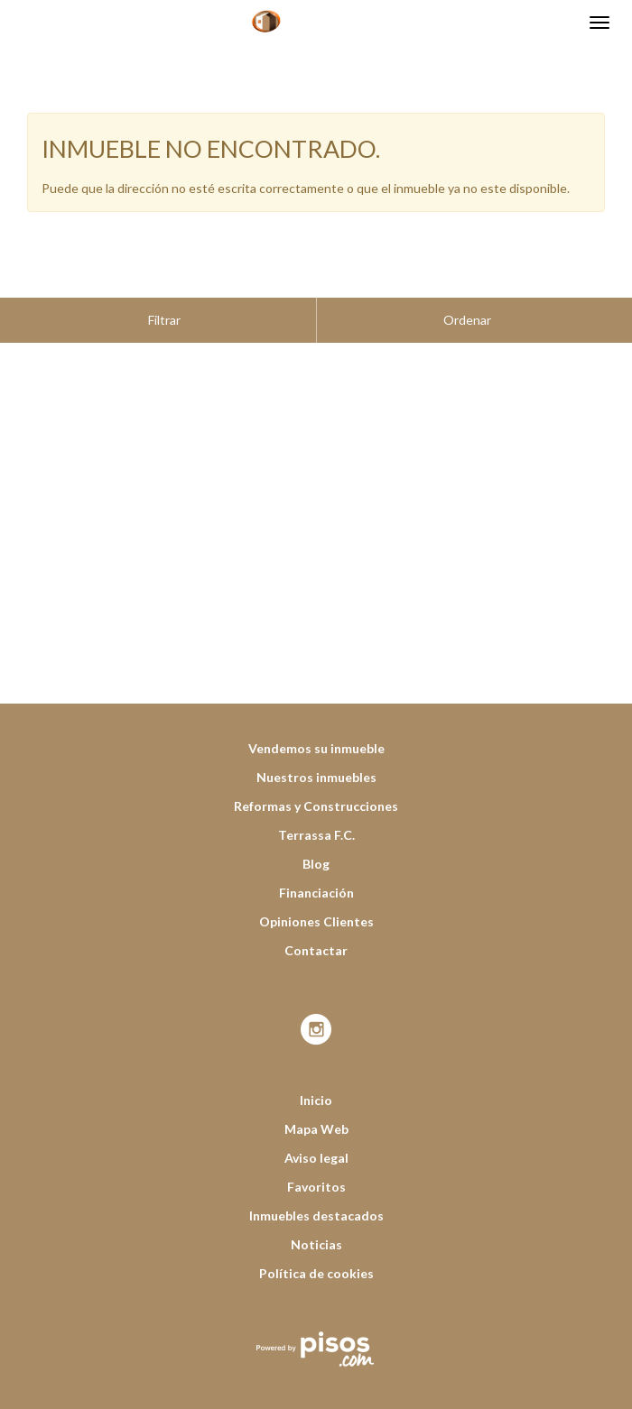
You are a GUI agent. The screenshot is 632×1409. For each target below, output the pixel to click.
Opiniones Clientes (316, 876)
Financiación (316, 847)
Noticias (316, 1199)
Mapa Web (316, 1083)
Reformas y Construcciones (316, 761)
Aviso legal (316, 1112)
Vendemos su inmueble (316, 703)
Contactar (316, 905)
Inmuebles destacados (316, 1170)
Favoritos (316, 1141)
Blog (316, 818)
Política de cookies (316, 1228)
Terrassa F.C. (316, 789)
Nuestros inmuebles (316, 732)
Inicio (316, 1055)
